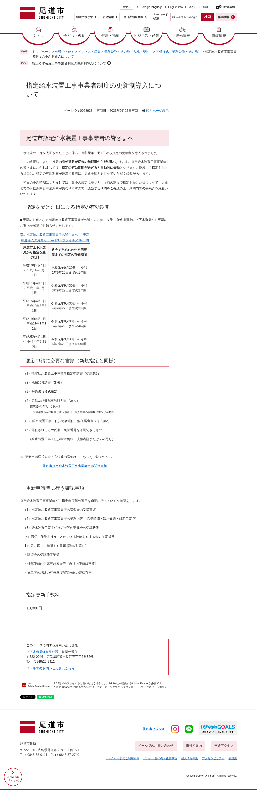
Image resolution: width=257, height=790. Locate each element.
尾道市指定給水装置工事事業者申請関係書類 (75, 466)
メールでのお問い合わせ (155, 745)
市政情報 (219, 36)
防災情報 (108, 17)
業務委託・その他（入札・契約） (128, 51)
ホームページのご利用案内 (122, 758)
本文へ (127, 7)
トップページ (41, 51)
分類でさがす (64, 51)
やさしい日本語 (198, 7)
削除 (109, 63)
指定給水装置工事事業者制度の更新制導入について (69, 63)
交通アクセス (224, 745)
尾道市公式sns (154, 729)
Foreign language (152, 7)
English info (175, 7)
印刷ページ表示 (157, 110)
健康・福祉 (110, 36)
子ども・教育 (74, 36)
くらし (38, 36)
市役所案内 (194, 745)
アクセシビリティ (213, 758)
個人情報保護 (189, 758)
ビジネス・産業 (146, 36)
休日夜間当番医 (133, 17)
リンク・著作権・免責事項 (160, 758)
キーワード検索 (160, 16)
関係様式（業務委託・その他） (178, 51)
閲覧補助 (229, 7)
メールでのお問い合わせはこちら (50, 668)
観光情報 (182, 36)
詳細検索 (223, 17)
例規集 (232, 758)
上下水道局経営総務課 (42, 652)
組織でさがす (84, 17)
